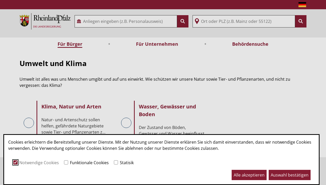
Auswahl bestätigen (290, 175)
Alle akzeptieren (249, 175)
